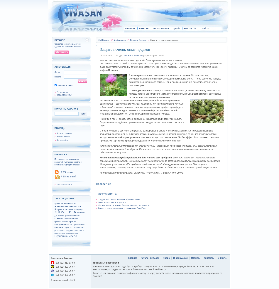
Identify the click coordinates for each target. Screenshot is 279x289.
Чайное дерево (72, 233)
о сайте (204, 28)
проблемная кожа (61, 222)
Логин (57, 72)
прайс (176, 28)
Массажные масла (71, 219)
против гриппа (79, 225)
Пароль (58, 77)
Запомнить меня (64, 85)
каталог (144, 28)
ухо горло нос (60, 230)
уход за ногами (71, 230)
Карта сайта (62, 140)
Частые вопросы (64, 133)
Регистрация (62, 92)
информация (161, 28)
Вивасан (104, 40)
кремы (59, 218)
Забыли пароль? (64, 95)
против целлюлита (77, 228)
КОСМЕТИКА (65, 212)
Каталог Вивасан (150, 258)
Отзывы (195, 258)
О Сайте (222, 258)
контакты (190, 28)
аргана (57, 204)
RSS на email (68, 176)
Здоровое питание (64, 209)
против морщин (62, 227)
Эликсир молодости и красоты (112, 202)
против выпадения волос (65, 223)
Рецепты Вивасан (138, 40)
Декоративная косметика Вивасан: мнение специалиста (124, 205)
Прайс (166, 258)
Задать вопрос (63, 137)
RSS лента (67, 172)
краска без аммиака (72, 216)
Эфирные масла (66, 236)
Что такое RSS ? (64, 185)
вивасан (71, 5)
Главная (132, 258)
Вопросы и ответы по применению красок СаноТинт (122, 208)
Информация (120, 40)
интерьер (78, 209)
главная (130, 28)
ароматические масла (68, 206)
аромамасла (68, 203)
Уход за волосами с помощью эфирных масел (119, 199)
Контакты (209, 258)
